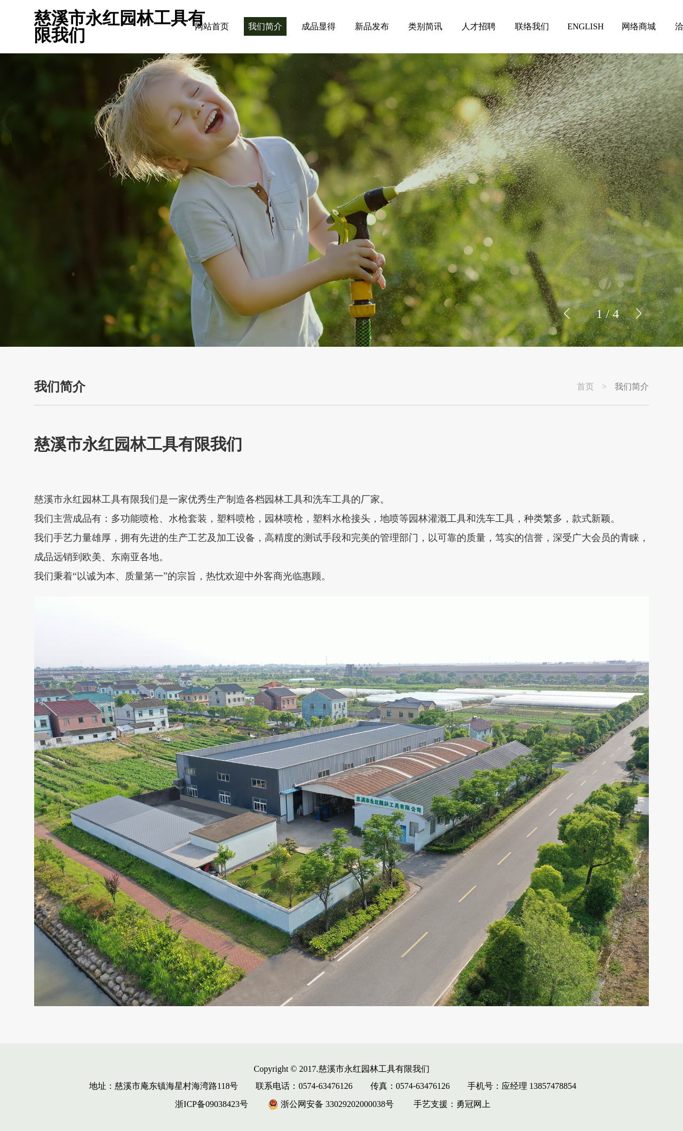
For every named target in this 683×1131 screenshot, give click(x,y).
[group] (341, 200)
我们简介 (265, 26)
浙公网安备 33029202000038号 (331, 1104)
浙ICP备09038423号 (211, 1104)
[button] (638, 313)
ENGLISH (585, 26)
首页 (585, 387)
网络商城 (639, 26)
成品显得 (318, 26)
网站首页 (212, 26)
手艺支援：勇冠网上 (452, 1104)
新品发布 (372, 26)
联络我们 (532, 26)
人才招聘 (479, 26)
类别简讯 (425, 26)
